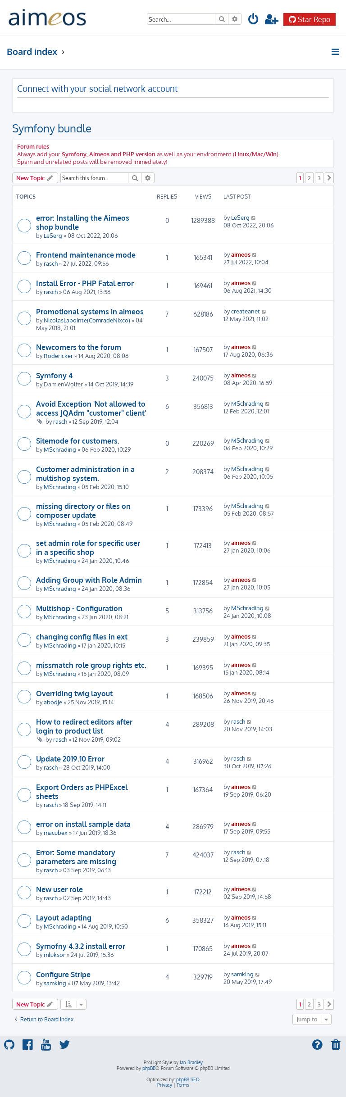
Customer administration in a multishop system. (85, 474)
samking (55, 983)
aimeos (240, 254)
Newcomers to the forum (78, 347)
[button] (329, 177)
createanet (245, 311)
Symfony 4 (54, 375)
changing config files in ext (81, 636)
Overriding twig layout (74, 693)
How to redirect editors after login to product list (84, 726)
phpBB (148, 1068)
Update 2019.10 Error (70, 758)
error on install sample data (83, 824)
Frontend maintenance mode (86, 254)
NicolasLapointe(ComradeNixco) (87, 320)
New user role (59, 889)
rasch (51, 263)
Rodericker (58, 355)
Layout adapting (63, 917)
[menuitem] (253, 20)
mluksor (54, 954)
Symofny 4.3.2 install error (80, 946)
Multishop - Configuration (79, 608)
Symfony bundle (51, 128)
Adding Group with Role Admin (89, 580)
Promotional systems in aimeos (90, 311)
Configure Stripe (63, 974)
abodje (53, 702)
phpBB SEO (188, 1079)
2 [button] (309, 177)
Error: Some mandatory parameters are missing (76, 857)
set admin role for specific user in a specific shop (88, 548)
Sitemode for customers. (77, 440)
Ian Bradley (191, 1062)
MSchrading (247, 403)
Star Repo (309, 19)
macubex (56, 832)
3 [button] (319, 177)
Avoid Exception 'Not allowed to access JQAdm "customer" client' (91, 408)
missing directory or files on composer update (83, 511)
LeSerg (53, 235)
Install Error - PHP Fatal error (85, 283)
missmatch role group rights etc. (91, 665)
